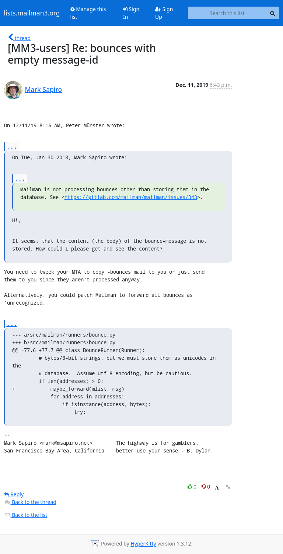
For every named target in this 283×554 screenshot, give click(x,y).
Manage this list (88, 13)
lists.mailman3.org (32, 12)
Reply (14, 494)
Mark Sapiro (43, 89)
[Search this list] (227, 13)
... (11, 146)
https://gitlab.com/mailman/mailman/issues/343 (130, 196)
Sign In (131, 13)
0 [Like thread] (193, 486)
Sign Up (164, 13)
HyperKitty (143, 543)
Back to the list (26, 514)
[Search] (272, 13)
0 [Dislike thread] (206, 486)
